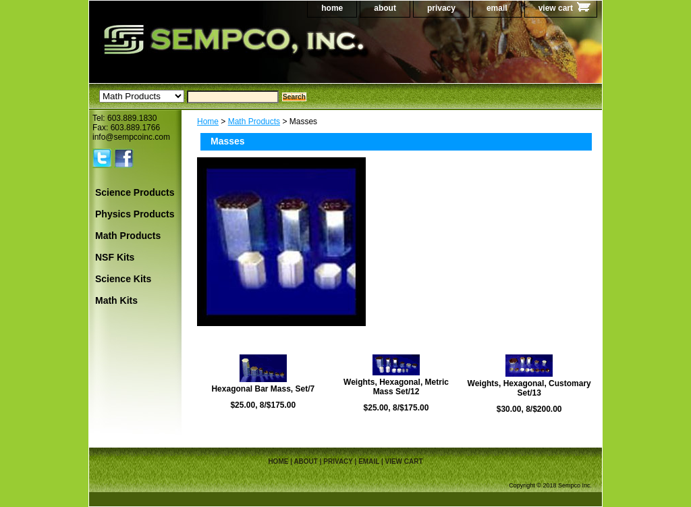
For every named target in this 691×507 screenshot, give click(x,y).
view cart (555, 8)
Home (208, 121)
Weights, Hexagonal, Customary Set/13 (529, 388)
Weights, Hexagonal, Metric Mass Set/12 (396, 386)
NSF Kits (114, 257)
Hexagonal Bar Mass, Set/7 (262, 389)
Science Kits (123, 278)
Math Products (254, 121)
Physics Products (135, 214)
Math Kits (116, 300)
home (332, 8)
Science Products (135, 192)
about (385, 8)
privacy (441, 8)
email (497, 8)
